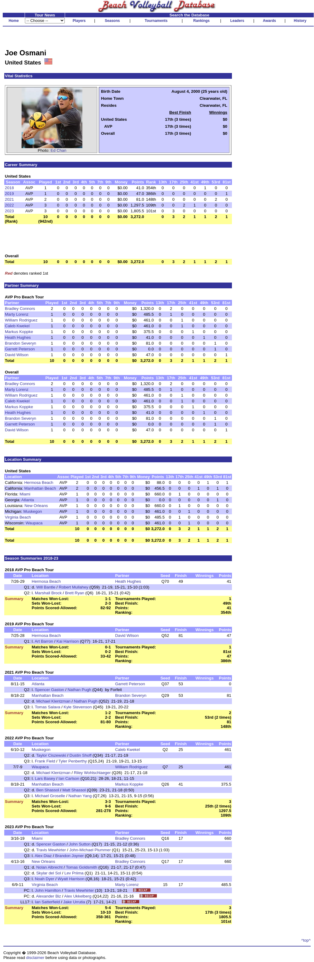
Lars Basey (45, 778)
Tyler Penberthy (72, 761)
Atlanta (27, 500)
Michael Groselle (50, 796)
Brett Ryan (74, 593)
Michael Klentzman (53, 701)
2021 (9, 199)
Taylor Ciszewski (51, 755)
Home (14, 21)
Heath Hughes (18, 337)
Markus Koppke (19, 331)
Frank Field (45, 761)
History (300, 21)
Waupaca (34, 523)
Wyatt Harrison (71, 879)
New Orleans (36, 505)
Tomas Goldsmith (81, 867)
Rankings (201, 21)
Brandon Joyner (69, 855)
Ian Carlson (69, 778)
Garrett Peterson (20, 349)
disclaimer (35, 957)
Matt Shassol (74, 790)
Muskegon (32, 511)
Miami (24, 494)
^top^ (306, 940)
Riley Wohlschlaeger (92, 772)
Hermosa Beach (38, 482)
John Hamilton (48, 890)
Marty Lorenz (17, 314)
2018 (9, 188)
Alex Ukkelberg (77, 896)
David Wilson (17, 355)
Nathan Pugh (79, 689)
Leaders (237, 21)
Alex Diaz (43, 855)
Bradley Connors (20, 308)
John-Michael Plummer (90, 850)
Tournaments (156, 21)
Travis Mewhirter (51, 850)
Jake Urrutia (74, 902)
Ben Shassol (47, 790)
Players (79, 21)
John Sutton (80, 844)
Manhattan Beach (40, 488)
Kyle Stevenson (78, 707)
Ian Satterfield (47, 902)
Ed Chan (58, 150)
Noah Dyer (44, 879)
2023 (9, 211)
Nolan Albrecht (49, 867)
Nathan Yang (80, 796)
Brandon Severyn (20, 343)
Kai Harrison (68, 641)
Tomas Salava (47, 707)
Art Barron (44, 641)
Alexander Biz (48, 896)
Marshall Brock (48, 593)
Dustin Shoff (80, 755)
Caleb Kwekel (17, 326)
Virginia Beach (18, 517)
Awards (269, 21)
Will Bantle (45, 587)
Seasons (112, 21)
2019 (9, 193)
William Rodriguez (21, 320)
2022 (9, 205)
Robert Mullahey (73, 587)
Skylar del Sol (48, 873)
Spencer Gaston (49, 689)
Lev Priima (74, 873)
